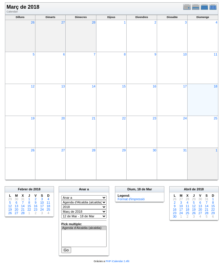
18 (215, 86)
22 (124, 118)
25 (215, 118)
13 (63, 86)
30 (154, 150)
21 (93, 118)
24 (185, 118)
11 (215, 54)
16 (154, 86)
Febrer (23, 189)
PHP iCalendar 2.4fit (117, 261)
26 (33, 22)
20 (63, 118)
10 (185, 54)
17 (185, 86)
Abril (187, 189)
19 (33, 118)
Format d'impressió (131, 199)
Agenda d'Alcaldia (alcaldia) (84, 228)
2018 (36, 189)
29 (124, 150)
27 (63, 22)
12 (33, 86)
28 (93, 22)
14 (93, 86)
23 (154, 118)
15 (124, 86)
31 (185, 150)
